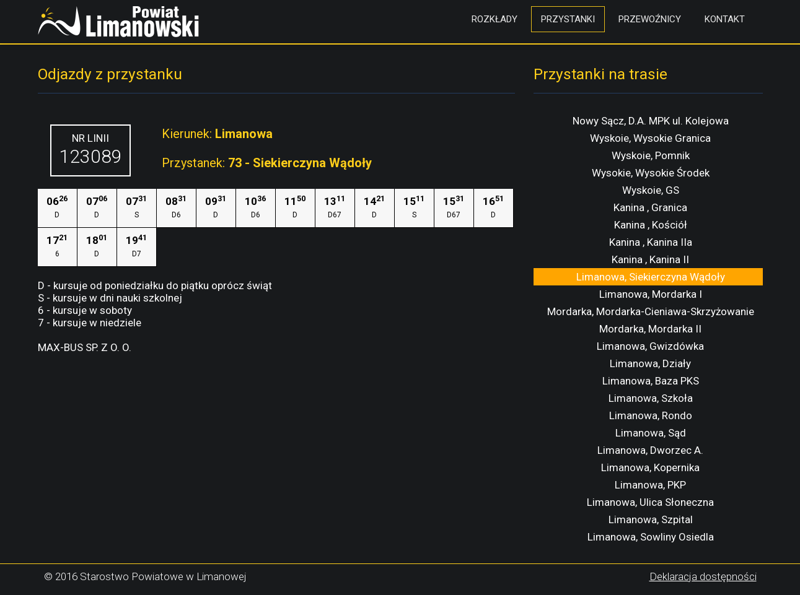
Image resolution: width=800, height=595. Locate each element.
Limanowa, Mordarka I (650, 294)
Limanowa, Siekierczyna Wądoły (650, 277)
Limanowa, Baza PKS (650, 381)
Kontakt (725, 19)
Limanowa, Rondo (650, 415)
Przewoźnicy (649, 19)
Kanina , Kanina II (650, 259)
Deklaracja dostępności (703, 576)
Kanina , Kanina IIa (650, 242)
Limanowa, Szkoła (651, 398)
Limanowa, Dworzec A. (650, 450)
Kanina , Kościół (650, 225)
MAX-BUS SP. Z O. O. (84, 347)
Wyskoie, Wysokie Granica (650, 138)
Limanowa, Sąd (650, 433)
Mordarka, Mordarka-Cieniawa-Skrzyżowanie (650, 311)
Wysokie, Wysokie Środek (651, 173)
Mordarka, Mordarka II (650, 329)
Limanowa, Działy (650, 363)
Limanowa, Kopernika (650, 467)
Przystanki (568, 19)
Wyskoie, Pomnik (651, 155)
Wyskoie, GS (650, 190)
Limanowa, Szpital (651, 519)
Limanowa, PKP (650, 485)
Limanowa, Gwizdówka (650, 346)
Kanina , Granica (650, 207)
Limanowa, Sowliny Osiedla (650, 537)
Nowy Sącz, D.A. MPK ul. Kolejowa (651, 121)
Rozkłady (494, 19)
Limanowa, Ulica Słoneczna (650, 502)
